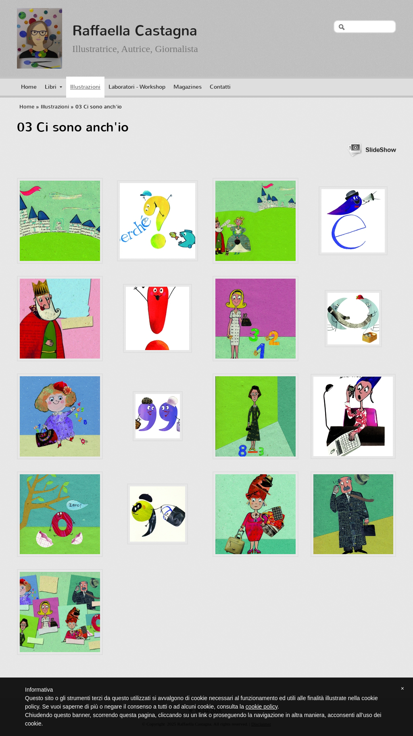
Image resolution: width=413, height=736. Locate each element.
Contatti (220, 87)
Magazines (187, 87)
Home (29, 87)
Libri (53, 87)
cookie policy (261, 706)
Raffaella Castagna (134, 30)
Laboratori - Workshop (136, 87)
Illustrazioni (85, 87)
